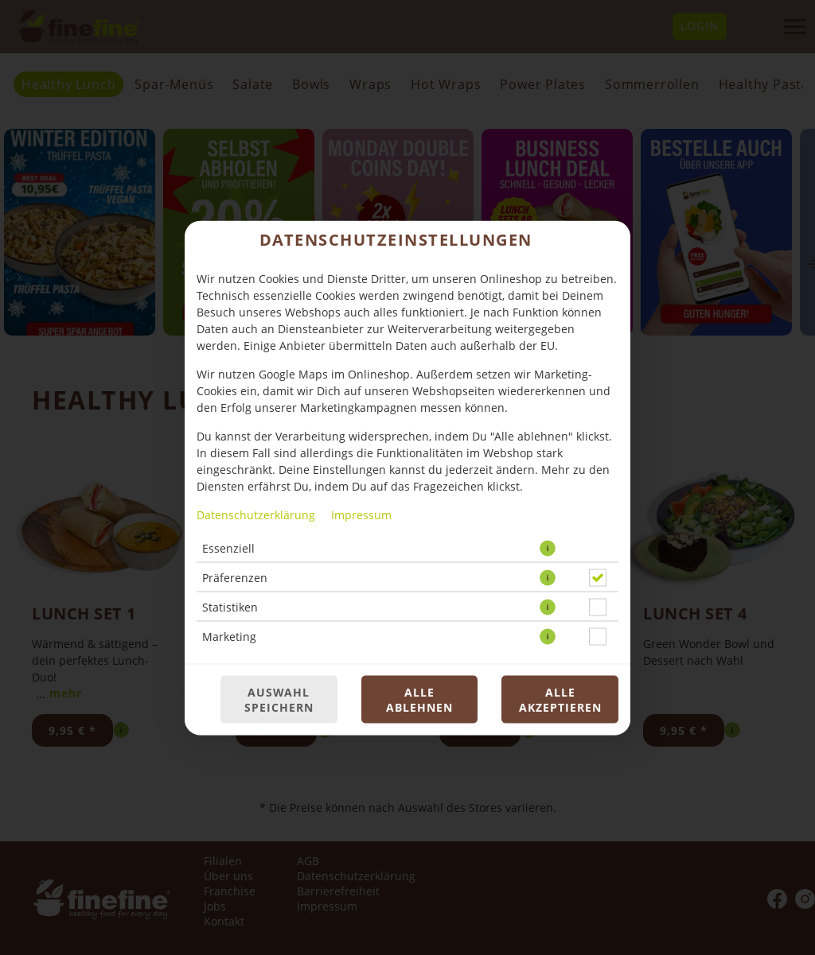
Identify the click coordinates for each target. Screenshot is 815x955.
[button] (548, 548)
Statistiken (230, 606)
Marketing (229, 635)
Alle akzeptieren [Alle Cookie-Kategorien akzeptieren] (560, 699)
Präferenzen (234, 576)
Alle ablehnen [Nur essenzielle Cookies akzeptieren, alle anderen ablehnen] (419, 699)
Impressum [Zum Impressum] (361, 514)
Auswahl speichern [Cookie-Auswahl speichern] (279, 699)
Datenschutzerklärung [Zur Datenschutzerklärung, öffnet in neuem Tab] (256, 514)
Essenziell (228, 547)
